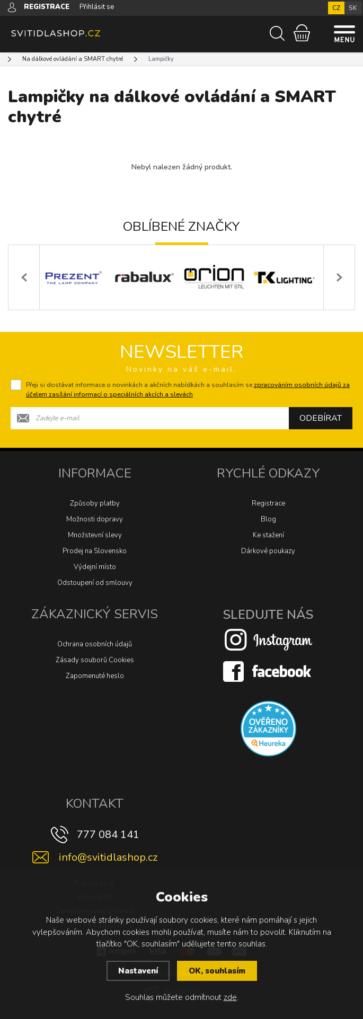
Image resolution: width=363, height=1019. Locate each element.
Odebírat (320, 418)
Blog (268, 519)
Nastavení (138, 971)
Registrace (268, 503)
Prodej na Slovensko (95, 551)
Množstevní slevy (95, 535)
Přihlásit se (96, 7)
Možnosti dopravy (94, 519)
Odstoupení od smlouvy (94, 583)
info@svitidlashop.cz (108, 857)
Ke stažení (268, 535)
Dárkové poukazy (268, 551)
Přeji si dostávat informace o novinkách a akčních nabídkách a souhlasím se (188, 390)
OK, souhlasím (217, 971)
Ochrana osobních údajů (94, 644)
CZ (336, 8)
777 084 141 (108, 834)
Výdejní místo (95, 567)
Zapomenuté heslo (95, 676)
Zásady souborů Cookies (95, 660)
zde (230, 997)
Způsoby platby (95, 503)
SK (353, 8)
